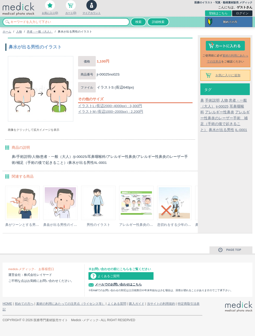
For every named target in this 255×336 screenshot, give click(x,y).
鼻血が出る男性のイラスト (63, 225)
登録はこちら (218, 13)
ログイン (242, 13)
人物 (19, 31)
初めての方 (230, 21)
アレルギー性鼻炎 (219, 112)
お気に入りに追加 (227, 75)
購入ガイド (136, 304)
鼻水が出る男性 (221, 130)
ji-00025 (222, 106)
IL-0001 (241, 130)
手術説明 (212, 100)
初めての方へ (24, 304)
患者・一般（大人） (40, 31)
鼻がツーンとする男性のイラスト (30, 225)
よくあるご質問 (108, 276)
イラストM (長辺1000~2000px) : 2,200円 (110, 112)
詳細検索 (158, 22)
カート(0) (70, 12)
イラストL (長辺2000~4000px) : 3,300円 (110, 106)
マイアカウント (91, 12)
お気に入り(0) (50, 12)
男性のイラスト (98, 225)
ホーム (7, 31)
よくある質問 (116, 304)
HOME (7, 304)
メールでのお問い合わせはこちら (118, 284)
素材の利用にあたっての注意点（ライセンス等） (70, 304)
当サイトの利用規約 (161, 304)
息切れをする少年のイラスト (179, 225)
